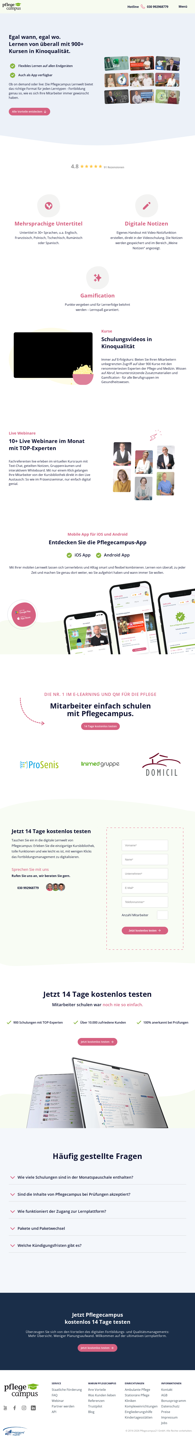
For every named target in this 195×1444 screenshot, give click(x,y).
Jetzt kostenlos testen (142, 930)
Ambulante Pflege (137, 1390)
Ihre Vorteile (97, 1390)
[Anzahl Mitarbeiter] (163, 915)
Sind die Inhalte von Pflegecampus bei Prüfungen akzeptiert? (74, 1194)
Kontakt (166, 1390)
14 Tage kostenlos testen (100, 726)
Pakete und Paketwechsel (41, 1228)
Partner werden (63, 1406)
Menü (183, 6)
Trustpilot (95, 1406)
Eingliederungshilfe (138, 1412)
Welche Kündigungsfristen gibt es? (49, 1245)
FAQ (54, 1395)
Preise (165, 1412)
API (54, 1412)
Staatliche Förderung (67, 1390)
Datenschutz (170, 1406)
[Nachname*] (145, 859)
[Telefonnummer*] (145, 902)
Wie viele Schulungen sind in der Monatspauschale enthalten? (75, 1177)
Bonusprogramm (173, 1401)
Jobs (164, 1423)
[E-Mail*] (145, 887)
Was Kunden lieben (102, 1395)
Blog (91, 1412)
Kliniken (130, 1401)
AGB (164, 1395)
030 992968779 (157, 7)
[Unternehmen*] (145, 873)
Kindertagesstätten (138, 1417)
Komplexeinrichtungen (141, 1406)
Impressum (169, 1417)
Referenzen (96, 1401)
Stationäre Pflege (137, 1395)
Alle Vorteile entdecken (27, 111)
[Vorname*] (145, 845)
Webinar (58, 1401)
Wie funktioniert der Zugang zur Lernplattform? (62, 1211)
